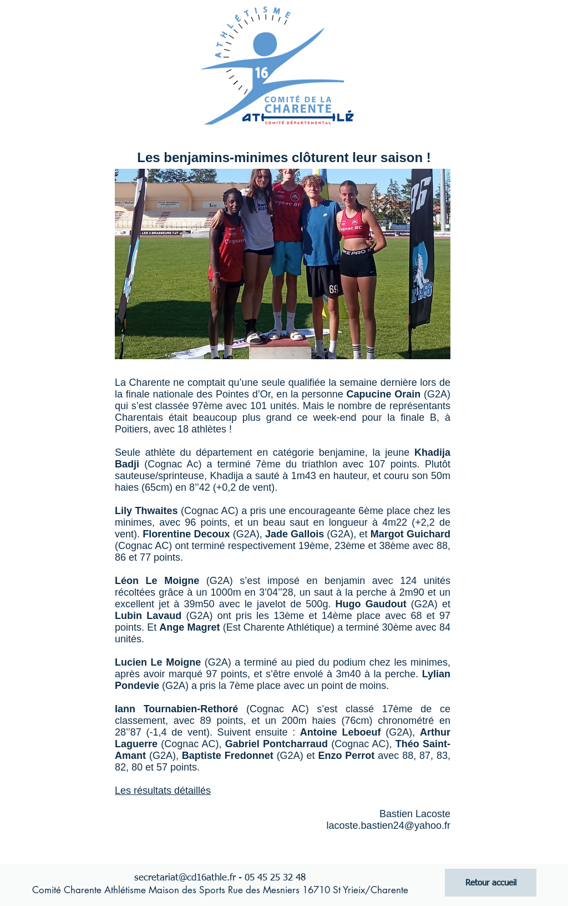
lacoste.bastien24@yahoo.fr (388, 825)
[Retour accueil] (490, 883)
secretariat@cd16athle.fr (185, 878)
